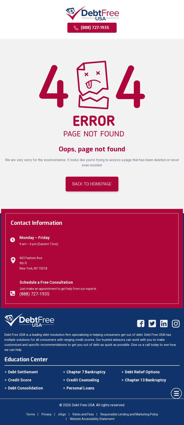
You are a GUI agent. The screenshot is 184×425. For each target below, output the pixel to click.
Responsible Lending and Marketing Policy (129, 414)
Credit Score (19, 380)
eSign (62, 414)
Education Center (26, 359)
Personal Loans (80, 388)
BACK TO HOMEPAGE (92, 184)
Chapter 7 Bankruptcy (86, 372)
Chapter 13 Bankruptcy (145, 380)
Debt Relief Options (142, 372)
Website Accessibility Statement (92, 419)
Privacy (47, 414)
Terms (30, 414)
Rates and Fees (83, 414)
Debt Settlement (23, 372)
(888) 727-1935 (34, 294)
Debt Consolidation (25, 388)
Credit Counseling (83, 380)
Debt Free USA (83, 405)
